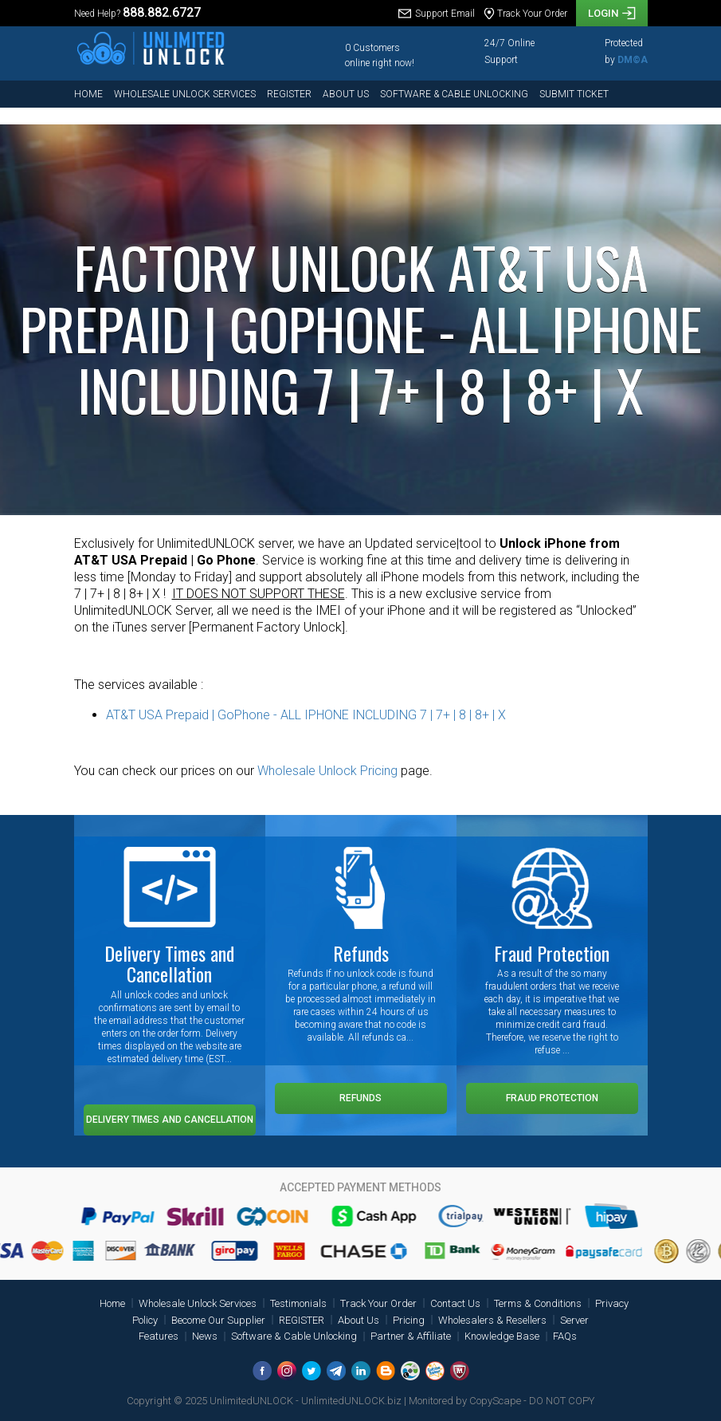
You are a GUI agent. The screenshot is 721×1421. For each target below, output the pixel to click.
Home (88, 94)
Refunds (360, 1098)
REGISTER (289, 94)
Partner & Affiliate (410, 1336)
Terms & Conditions (538, 1303)
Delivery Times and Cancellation (169, 1119)
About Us (346, 94)
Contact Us (455, 1303)
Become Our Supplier (218, 1320)
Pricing (409, 1320)
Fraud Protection (552, 1098)
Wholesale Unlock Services (185, 94)
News (204, 1336)
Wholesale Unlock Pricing (327, 770)
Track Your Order (378, 1303)
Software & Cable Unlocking (454, 94)
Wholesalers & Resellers (492, 1320)
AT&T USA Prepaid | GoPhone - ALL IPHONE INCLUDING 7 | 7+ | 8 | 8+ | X (306, 714)
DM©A (632, 59)
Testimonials (298, 1303)
